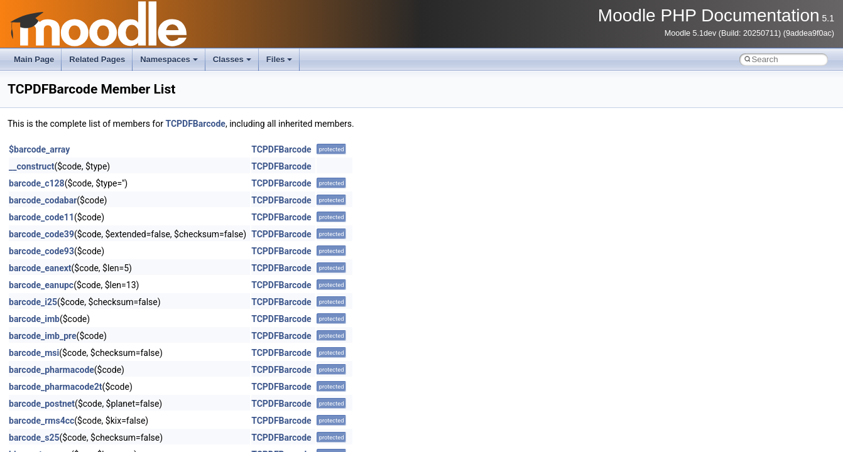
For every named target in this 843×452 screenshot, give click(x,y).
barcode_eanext (40, 268)
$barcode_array (39, 149)
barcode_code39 (41, 234)
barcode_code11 (41, 217)
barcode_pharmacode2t (55, 387)
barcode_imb (34, 319)
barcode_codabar (43, 200)
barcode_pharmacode (51, 370)
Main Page (34, 59)
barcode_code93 (41, 251)
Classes (232, 59)
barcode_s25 (34, 438)
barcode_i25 (33, 302)
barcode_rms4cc (41, 421)
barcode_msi (34, 353)
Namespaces (169, 59)
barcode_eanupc (41, 285)
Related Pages (97, 59)
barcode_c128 (37, 183)
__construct (31, 166)
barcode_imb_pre (43, 336)
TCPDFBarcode (195, 124)
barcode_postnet (42, 404)
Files (279, 59)
